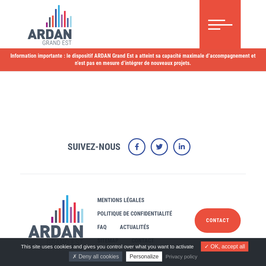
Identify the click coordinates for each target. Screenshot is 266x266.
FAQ (102, 227)
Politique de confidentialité (134, 213)
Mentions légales (120, 200)
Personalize (144, 256)
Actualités (134, 227)
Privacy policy (181, 256)
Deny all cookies (95, 256)
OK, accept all (224, 246)
